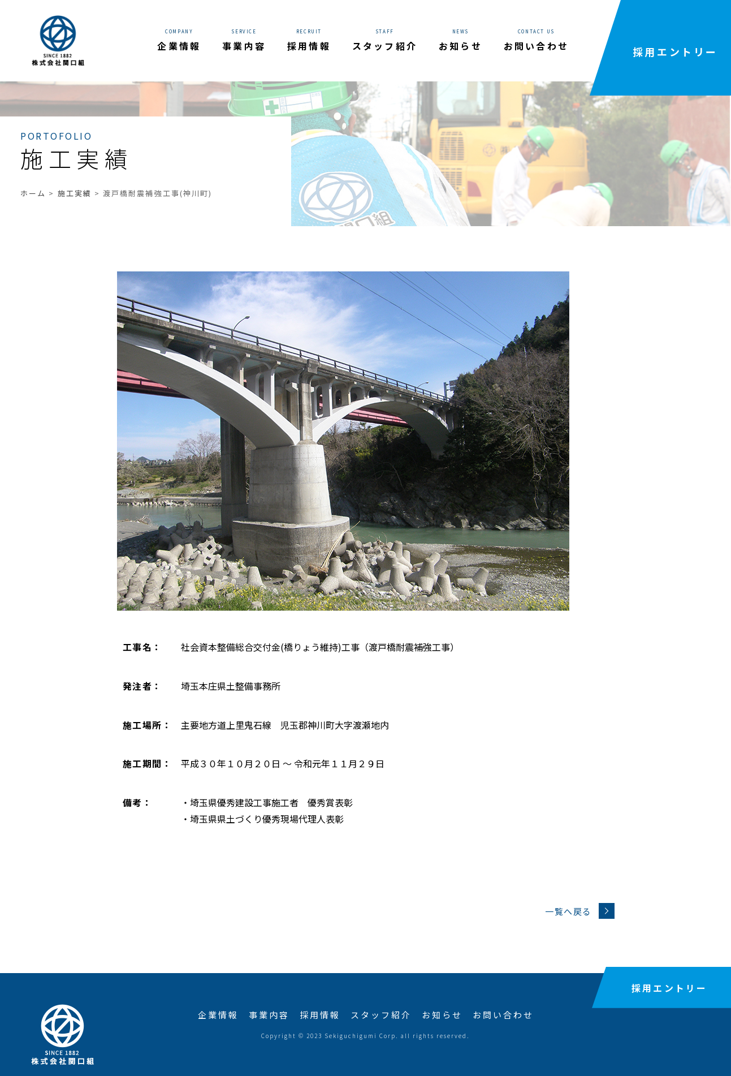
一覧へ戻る (580, 911)
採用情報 (320, 1014)
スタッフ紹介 (381, 1014)
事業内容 (269, 1014)
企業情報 (218, 1014)
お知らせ (442, 1014)
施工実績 (75, 193)
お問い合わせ (503, 1014)
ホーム (33, 193)
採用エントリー (675, 51)
